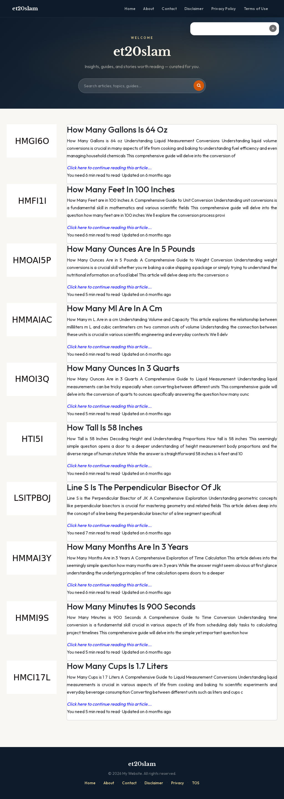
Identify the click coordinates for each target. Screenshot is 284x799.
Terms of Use (256, 8)
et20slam (25, 8)
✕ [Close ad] (273, 28)
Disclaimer (194, 8)
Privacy (177, 782)
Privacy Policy (223, 8)
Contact (169, 8)
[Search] (199, 85)
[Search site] (142, 85)
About (148, 8)
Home (130, 8)
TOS (195, 782)
